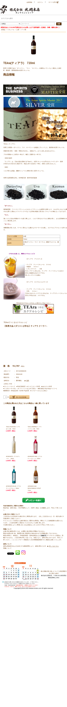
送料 (27, 380)
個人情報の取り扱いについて (50, 571)
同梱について (7, 548)
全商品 (3, 29)
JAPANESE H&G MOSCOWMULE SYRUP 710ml (34, 488)
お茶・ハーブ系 (21, 29)
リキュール (10, 29)
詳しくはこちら (54, 546)
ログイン (40, 2)
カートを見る (53, 2)
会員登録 (29, 2)
